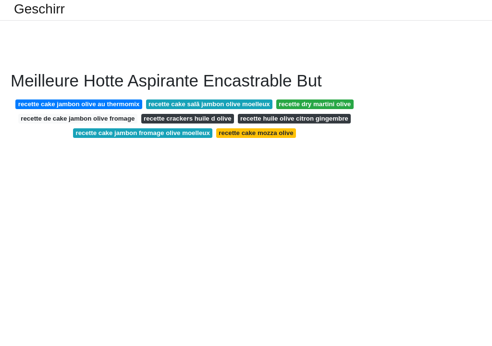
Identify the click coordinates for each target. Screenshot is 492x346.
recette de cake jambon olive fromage (78, 118)
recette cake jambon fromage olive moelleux (142, 132)
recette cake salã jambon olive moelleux (209, 104)
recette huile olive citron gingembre (294, 118)
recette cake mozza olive (256, 132)
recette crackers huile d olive (188, 118)
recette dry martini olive (315, 104)
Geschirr (39, 9)
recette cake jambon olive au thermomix (79, 104)
